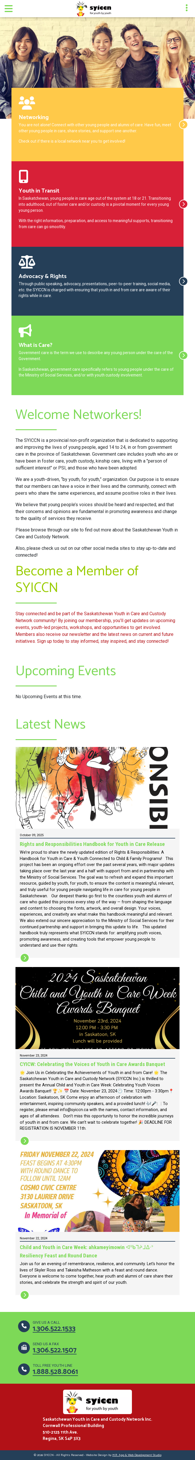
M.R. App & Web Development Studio (136, 1455)
